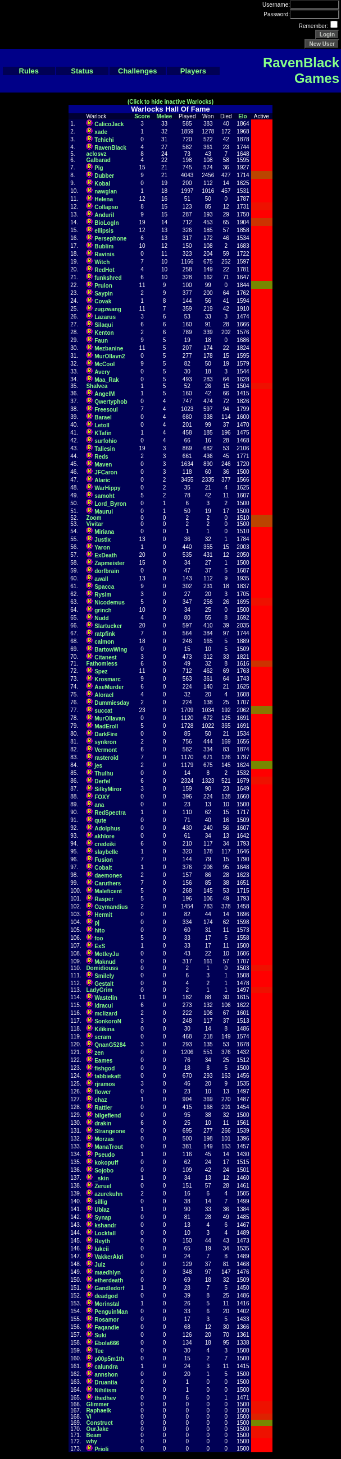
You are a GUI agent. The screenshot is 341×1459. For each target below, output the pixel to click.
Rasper (103, 899)
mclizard (105, 1013)
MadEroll (106, 726)
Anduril (104, 215)
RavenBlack (110, 148)
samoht (104, 496)
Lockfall (105, 1233)
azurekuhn (108, 1194)
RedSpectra (110, 813)
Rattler (103, 1108)
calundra (106, 1367)
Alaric (102, 480)
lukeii (101, 1249)
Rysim (102, 595)
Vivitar (94, 524)
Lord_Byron (110, 504)
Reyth (102, 1241)
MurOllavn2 (109, 356)
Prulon (103, 286)
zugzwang (107, 309)
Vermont (105, 750)
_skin (101, 1178)
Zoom (93, 518)
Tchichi (103, 140)
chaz (100, 1100)
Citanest (105, 657)
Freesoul (106, 410)
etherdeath (108, 1280)
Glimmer (97, 1404)
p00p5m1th (109, 1359)
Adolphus (107, 828)
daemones (108, 875)
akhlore (104, 836)
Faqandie (106, 1327)
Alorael (103, 695)
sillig (100, 1202)
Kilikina (104, 1029)
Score (142, 116)
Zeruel (102, 1186)
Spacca (104, 587)
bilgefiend (107, 1115)
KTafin (102, 433)
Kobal (102, 184)
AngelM (104, 394)
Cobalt (103, 868)
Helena (103, 199)
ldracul (103, 1006)
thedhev (105, 1398)
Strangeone (109, 1131)
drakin (102, 1123)
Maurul (103, 512)
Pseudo (104, 1155)
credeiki (105, 844)
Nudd (101, 618)
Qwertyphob (110, 402)
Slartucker (108, 626)
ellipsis (103, 231)
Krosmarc (107, 679)
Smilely (104, 976)
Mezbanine (108, 348)
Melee (164, 116)
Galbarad (98, 160)
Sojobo (103, 1170)
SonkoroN (107, 1021)
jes (98, 766)
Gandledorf (109, 1288)
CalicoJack (109, 124)
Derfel (102, 781)
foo (98, 938)
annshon (106, 1375)
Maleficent (108, 891)
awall (101, 579)
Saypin (103, 293)
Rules (29, 71)
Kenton (103, 333)
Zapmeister (109, 563)
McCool (104, 364)
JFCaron (105, 472)
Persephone (110, 239)
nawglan (105, 191)
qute (100, 821)
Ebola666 (106, 1343)
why (91, 1441)
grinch (103, 610)
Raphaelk (98, 1410)
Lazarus (105, 317)
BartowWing (110, 650)
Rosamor (106, 1320)
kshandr (105, 1225)
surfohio (105, 441)
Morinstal (106, 1304)
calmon (104, 642)
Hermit (103, 915)
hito (99, 930)
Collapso (106, 207)
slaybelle (106, 852)
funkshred (107, 278)
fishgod (104, 1068)
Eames (103, 1061)
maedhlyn (107, 1272)
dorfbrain (106, 571)
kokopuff (106, 1163)
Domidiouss (102, 968)
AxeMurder (109, 687)
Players (193, 71)
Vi (88, 1417)
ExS (99, 946)
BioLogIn (106, 223)
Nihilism (105, 1390)
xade (100, 132)
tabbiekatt (107, 1076)
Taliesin (104, 449)
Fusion (103, 860)
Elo (242, 116)
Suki (100, 1335)
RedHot (104, 270)
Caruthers (107, 883)
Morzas (103, 1139)
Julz (99, 1265)
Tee (99, 1351)
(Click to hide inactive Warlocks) (170, 102)
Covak (102, 301)
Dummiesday (111, 703)
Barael (103, 417)
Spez (100, 671)
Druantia (105, 1382)
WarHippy (107, 488)
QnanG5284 (110, 1045)
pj (96, 923)
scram (102, 1037)
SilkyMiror (107, 789)
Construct (99, 1423)
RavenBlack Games (301, 70)
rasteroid (106, 758)
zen (99, 1053)
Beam (93, 1435)
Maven (103, 464)
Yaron (102, 547)
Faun (101, 341)
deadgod (106, 1296)
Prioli (101, 1449)
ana (99, 805)
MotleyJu (106, 954)
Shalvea (96, 386)
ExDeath (105, 555)
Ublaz (102, 1210)
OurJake (97, 1429)
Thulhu (103, 773)
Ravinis (104, 254)
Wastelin (105, 998)
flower (102, 1092)
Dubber (104, 176)
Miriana (104, 532)
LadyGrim (99, 990)
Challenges (137, 71)
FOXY (102, 797)
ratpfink (104, 634)
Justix (102, 540)
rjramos (104, 1084)
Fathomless (101, 664)
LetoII (102, 425)
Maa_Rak (106, 380)
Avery (102, 372)
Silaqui (103, 325)
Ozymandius (111, 907)
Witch (102, 262)
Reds (101, 457)
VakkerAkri (109, 1257)
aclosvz (96, 154)
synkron (105, 742)
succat (103, 711)
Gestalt (103, 984)
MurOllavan (109, 718)
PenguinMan (111, 1312)
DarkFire (105, 734)
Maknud (105, 962)
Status (82, 71)
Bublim (103, 246)
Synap (102, 1218)
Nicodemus (109, 602)
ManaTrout (108, 1147)
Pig (98, 168)
